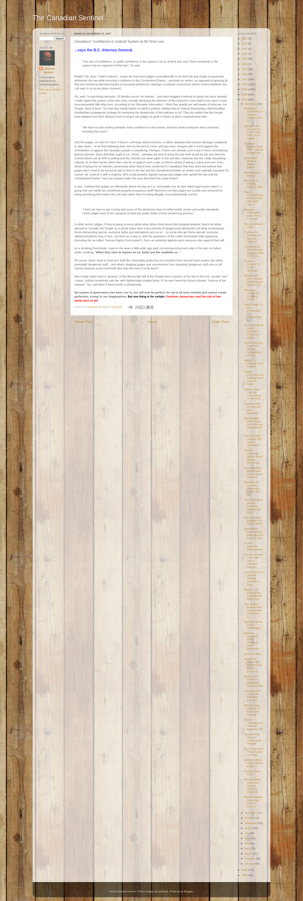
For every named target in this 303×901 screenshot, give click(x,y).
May (247, 843)
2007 (245, 99)
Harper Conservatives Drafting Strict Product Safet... (254, 378)
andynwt (163, 891)
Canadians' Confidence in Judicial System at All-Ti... (253, 114)
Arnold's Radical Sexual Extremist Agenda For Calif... (253, 506)
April (248, 848)
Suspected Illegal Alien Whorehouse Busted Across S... (253, 665)
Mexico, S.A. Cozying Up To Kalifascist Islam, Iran (253, 594)
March (249, 853)
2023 (245, 38)
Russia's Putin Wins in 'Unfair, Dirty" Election (253, 739)
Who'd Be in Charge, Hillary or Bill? (253, 183)
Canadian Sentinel (49, 70)
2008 (245, 94)
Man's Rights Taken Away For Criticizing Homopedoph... (253, 424)
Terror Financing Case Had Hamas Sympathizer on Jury (253, 349)
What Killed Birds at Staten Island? (250, 163)
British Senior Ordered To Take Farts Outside (252, 710)
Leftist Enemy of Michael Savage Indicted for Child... (253, 578)
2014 (245, 64)
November (251, 812)
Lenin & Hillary (252, 653)
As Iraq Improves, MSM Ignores (253, 546)
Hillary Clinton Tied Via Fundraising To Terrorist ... (253, 394)
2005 (245, 875)
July (247, 833)
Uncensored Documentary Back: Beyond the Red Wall (253, 533)
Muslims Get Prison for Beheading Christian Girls (253, 681)
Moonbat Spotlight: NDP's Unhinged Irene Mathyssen (252, 641)
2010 (245, 84)
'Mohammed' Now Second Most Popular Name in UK (253, 280)
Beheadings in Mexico (252, 174)
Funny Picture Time (252, 773)
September (251, 823)
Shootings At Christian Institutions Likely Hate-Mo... (252, 488)
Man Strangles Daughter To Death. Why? (253, 520)
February (250, 858)
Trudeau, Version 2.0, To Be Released (252, 266)
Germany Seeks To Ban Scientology (253, 624)
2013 (245, 69)
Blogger (188, 891)
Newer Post (83, 322)
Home (152, 322)
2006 (245, 870)
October (250, 817)
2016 (245, 53)
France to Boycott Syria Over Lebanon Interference (254, 148)
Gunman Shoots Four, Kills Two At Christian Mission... (253, 561)
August (249, 828)
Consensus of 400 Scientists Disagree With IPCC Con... (253, 251)
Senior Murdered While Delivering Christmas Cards (254, 331)
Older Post (220, 322)
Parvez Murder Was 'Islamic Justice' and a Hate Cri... (253, 472)
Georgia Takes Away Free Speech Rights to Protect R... (252, 785)
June (248, 838)
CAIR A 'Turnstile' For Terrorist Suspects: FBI (253, 724)
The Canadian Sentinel (68, 18)
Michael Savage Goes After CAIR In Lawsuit (253, 802)
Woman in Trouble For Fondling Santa (252, 295)
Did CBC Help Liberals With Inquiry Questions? (253, 440)
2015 (245, 58)
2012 (245, 74)
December (251, 104)
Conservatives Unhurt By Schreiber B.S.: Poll (252, 695)
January (250, 863)
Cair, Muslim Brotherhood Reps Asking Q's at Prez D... (252, 610)
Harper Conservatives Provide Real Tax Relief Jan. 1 (254, 198)
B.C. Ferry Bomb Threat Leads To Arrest (254, 751)
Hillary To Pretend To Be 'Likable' (253, 363)
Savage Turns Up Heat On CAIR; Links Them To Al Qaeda (252, 132)
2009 (245, 89)
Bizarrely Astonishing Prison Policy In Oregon (253, 214)
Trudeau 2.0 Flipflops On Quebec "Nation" (252, 237)
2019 (245, 43)
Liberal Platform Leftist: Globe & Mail (253, 763)
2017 (245, 48)
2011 (245, 79)
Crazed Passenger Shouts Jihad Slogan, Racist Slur (253, 456)
